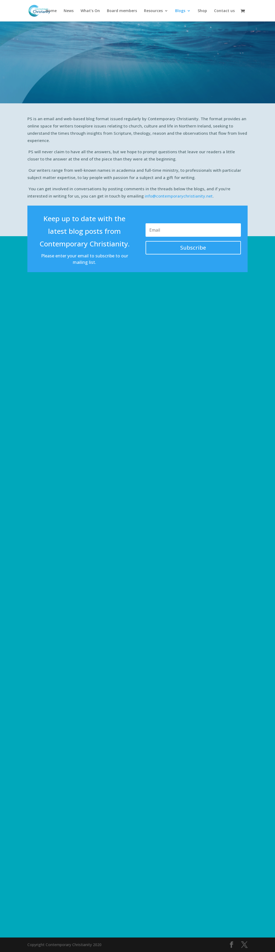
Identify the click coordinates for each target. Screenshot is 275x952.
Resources (153, 11)
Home (51, 11)
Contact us (224, 11)
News (69, 11)
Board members (122, 11)
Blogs (180, 11)
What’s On (90, 11)
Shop (202, 11)
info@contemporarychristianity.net (179, 196)
